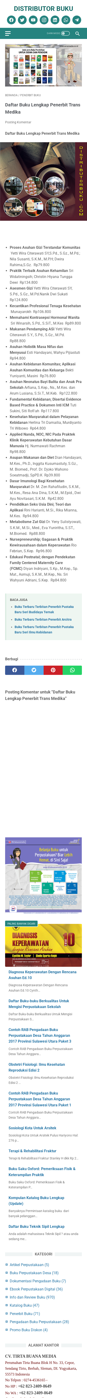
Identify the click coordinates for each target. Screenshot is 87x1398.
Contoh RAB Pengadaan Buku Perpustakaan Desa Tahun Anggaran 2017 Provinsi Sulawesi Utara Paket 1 (40, 1099)
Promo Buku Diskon (29, 1330)
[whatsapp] (65, 20)
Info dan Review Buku (32, 1297)
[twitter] (22, 20)
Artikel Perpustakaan (29, 1265)
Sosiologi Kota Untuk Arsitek (32, 1128)
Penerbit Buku (25, 1314)
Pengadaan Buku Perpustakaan (39, 1322)
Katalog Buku (24, 1305)
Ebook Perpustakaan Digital (36, 1289)
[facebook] (11, 20)
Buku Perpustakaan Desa (34, 1273)
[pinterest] (53, 670)
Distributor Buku (43, 9)
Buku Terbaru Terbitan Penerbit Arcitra (43, 620)
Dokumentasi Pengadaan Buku (38, 1281)
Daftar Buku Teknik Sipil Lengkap (36, 1226)
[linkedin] (54, 20)
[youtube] (33, 20)
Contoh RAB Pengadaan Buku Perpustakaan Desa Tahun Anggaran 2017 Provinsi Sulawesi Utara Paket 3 (40, 1036)
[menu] (8, 33)
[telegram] (76, 20)
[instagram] (43, 20)
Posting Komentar (18, 122)
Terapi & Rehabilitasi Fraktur (32, 1151)
